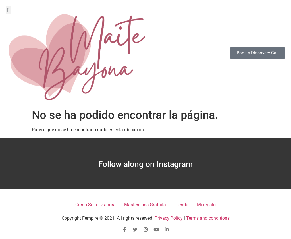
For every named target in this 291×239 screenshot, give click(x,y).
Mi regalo (206, 204)
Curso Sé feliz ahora (95, 204)
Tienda (181, 204)
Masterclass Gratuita (145, 204)
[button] (8, 10)
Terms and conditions (208, 218)
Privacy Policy (169, 218)
